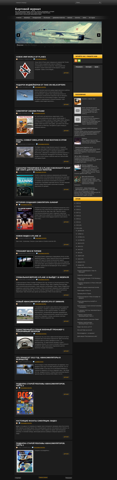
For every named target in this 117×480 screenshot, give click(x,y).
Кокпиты (84, 138)
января (80, 265)
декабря (80, 230)
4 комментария (39, 361)
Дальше (66, 72)
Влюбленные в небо (88, 116)
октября (80, 237)
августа (80, 243)
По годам (92, 17)
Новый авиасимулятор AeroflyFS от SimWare (40, 301)
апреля (80, 255)
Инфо (84, 17)
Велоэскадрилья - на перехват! (86, 333)
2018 (77, 209)
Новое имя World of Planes (31, 57)
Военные (27, 17)
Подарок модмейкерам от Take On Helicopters (40, 85)
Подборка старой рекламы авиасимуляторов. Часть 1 (40, 444)
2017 (77, 212)
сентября (80, 240)
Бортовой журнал (28, 9)
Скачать (77, 17)
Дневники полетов (59, 17)
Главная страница (21, 2)
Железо (69, 17)
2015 (77, 219)
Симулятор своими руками (30, 111)
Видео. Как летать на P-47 (84, 327)
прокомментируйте (41, 59)
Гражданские (37, 17)
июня (79, 249)
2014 (77, 222)
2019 (77, 206)
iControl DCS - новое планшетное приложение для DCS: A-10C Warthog (86, 188)
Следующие (18, 477)
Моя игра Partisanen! (88, 176)
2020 (77, 203)
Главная (18, 17)
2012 (77, 228)
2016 (77, 215)
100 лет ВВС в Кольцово (81, 156)
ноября (80, 234)
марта (79, 259)
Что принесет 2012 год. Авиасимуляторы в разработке (38, 358)
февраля (80, 262)
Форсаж (20, 45)
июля (79, 246)
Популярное (79, 67)
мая (79, 252)
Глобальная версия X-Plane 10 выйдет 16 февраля (42, 277)
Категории (88, 67)
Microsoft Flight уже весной (84, 330)
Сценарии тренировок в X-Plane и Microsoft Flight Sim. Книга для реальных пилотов (43, 169)
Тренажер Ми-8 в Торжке (28, 251)
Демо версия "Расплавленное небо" (87, 336)
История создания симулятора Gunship (37, 202)
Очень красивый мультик (89, 108)
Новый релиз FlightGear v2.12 (84, 147)
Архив (96, 67)
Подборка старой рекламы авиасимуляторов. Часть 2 (40, 384)
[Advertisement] (81, 10)
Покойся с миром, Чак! (88, 99)
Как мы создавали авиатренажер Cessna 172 (89, 165)
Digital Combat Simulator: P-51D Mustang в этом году (41, 141)
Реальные (47, 17)
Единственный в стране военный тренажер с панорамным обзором (40, 330)
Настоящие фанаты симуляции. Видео (36, 421)
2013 (77, 225)
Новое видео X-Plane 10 (28, 236)
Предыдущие (69, 477)
